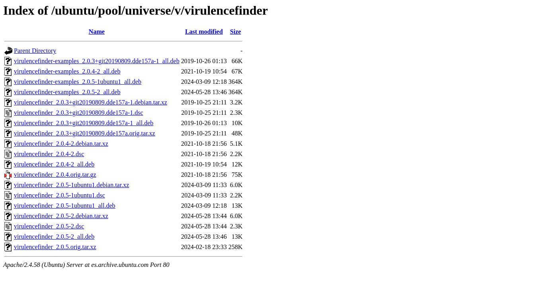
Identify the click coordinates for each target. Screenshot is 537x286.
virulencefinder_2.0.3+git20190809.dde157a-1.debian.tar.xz (90, 102)
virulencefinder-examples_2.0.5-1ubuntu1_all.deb (77, 81)
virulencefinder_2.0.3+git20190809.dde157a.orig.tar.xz (84, 133)
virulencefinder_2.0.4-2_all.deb (54, 164)
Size (235, 31)
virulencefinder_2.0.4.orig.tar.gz (55, 174)
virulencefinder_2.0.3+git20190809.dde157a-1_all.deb (83, 123)
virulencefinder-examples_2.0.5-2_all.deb (67, 92)
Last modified (204, 31)
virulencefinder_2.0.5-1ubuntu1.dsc (59, 195)
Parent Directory (35, 50)
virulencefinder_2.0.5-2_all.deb (54, 236)
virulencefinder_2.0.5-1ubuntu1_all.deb (64, 205)
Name (97, 31)
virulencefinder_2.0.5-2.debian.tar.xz (61, 216)
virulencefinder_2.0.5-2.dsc (49, 226)
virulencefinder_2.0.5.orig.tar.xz (55, 246)
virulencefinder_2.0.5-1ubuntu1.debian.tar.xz (71, 185)
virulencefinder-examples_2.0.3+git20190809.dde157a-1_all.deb (97, 61)
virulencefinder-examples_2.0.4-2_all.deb (67, 71)
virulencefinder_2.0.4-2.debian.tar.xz (61, 143)
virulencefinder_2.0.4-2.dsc (49, 154)
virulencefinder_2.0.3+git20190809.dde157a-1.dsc (78, 112)
